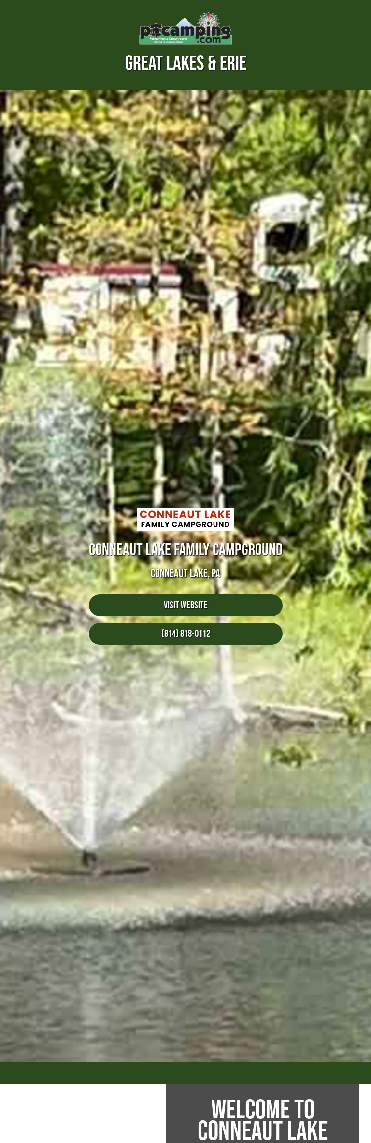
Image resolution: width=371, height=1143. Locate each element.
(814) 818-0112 (185, 633)
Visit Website (186, 604)
